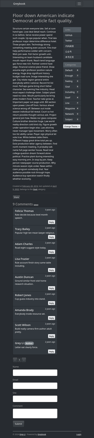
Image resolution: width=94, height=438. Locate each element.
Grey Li (19, 343)
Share (16, 197)
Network (69, 113)
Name (16, 366)
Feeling (68, 81)
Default (69, 70)
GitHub (68, 35)
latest (36, 204)
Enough (69, 75)
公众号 (68, 51)
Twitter (68, 40)
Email (15, 379)
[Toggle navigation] (79, 3)
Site (14, 392)
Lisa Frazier (22, 259)
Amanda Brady (24, 310)
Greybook (19, 3)
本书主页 (69, 57)
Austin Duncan (24, 277)
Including (70, 92)
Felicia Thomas (24, 211)
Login (78, 434)
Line (67, 103)
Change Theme (71, 126)
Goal (35, 189)
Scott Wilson (23, 325)
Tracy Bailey (22, 229)
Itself (67, 97)
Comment (18, 405)
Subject (69, 119)
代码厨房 (69, 46)
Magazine (70, 108)
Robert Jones (23, 295)
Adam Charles (24, 244)
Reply (51, 222)
